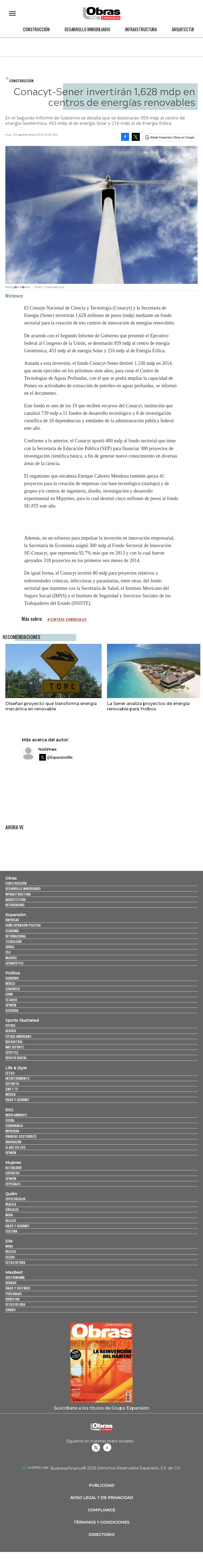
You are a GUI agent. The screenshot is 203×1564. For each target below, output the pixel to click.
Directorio (102, 1534)
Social (10, 1120)
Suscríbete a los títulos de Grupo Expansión (101, 1408)
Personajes (13, 1293)
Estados (11, 999)
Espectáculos (15, 1199)
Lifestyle (11, 1052)
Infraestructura (141, 29)
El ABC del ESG (15, 1147)
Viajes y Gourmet (17, 1099)
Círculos (12, 1209)
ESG (7, 952)
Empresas (12, 920)
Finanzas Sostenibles (21, 1136)
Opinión (10, 1005)
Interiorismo (14, 905)
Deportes (12, 1083)
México (10, 983)
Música (10, 1094)
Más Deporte (14, 1047)
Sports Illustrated (22, 1020)
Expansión (15, 914)
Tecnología (13, 941)
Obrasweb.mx (107, 1447)
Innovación (13, 1142)
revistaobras (96, 1447)
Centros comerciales (68, 619)
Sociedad (11, 1010)
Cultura (11, 1231)
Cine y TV (11, 1089)
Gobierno (12, 978)
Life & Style (16, 1068)
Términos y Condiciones (101, 1522)
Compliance (101, 1510)
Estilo (9, 1073)
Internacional (15, 936)
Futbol (10, 1025)
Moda (9, 1215)
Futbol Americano (18, 1036)
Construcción (36, 29)
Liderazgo (12, 1173)
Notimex (47, 749)
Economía (12, 930)
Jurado (10, 1309)
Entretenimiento (17, 1078)
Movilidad (12, 1131)
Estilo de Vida (15, 1304)
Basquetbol (14, 1041)
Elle (9, 1241)
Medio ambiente (16, 1115)
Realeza (10, 1204)
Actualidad (13, 1167)
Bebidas (11, 1282)
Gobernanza (14, 1125)
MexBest (14, 1272)
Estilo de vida (15, 1262)
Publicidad (101, 1485)
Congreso (12, 988)
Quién (11, 1193)
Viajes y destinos (17, 1288)
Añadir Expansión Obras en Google (172, 137)
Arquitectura (184, 29)
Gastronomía (15, 1277)
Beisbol (10, 1030)
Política (12, 973)
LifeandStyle (14, 963)
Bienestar (12, 1299)
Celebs (10, 1257)
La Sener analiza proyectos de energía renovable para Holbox (148, 706)
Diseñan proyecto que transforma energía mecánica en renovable (51, 706)
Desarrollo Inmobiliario (87, 29)
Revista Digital (16, 1057)
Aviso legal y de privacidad (101, 1497)
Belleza (10, 1220)
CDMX (9, 994)
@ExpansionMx (60, 757)
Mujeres (11, 957)
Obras (11, 878)
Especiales (13, 1184)
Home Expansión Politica (23, 925)
